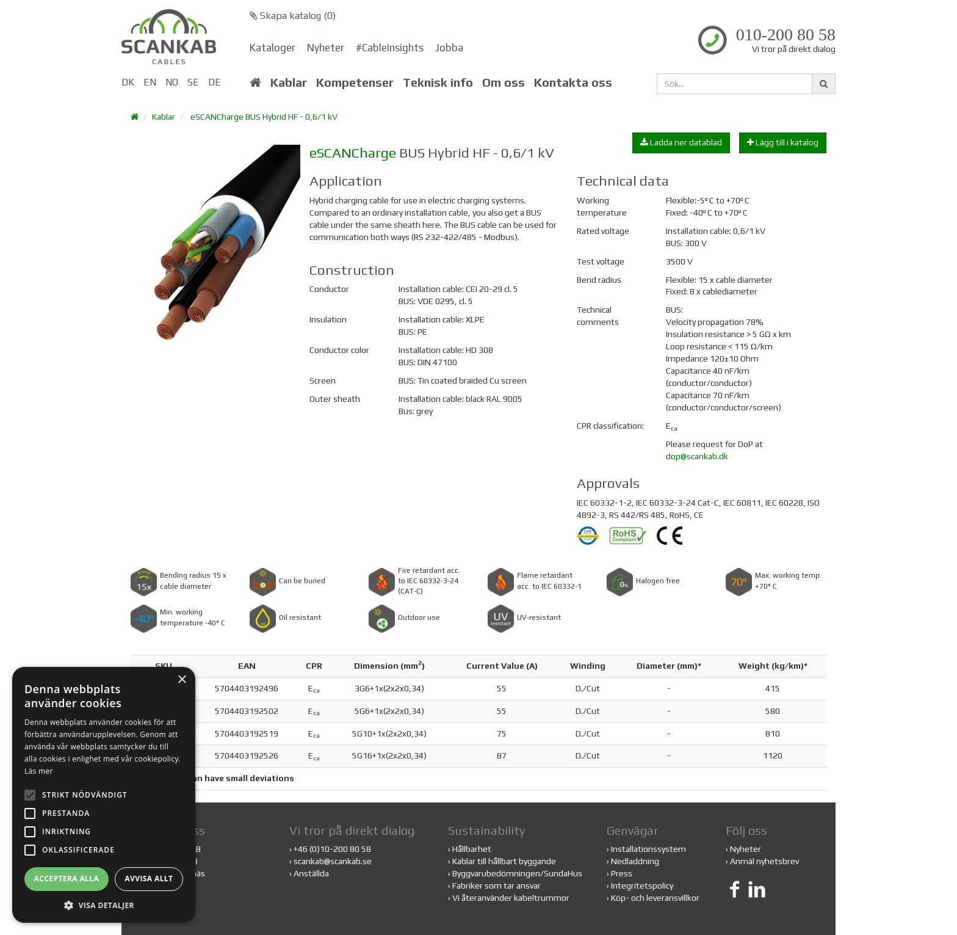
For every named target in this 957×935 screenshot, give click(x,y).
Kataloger (272, 48)
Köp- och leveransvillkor (655, 898)
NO (171, 82)
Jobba (449, 48)
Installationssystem (648, 849)
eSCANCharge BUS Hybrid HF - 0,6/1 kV (264, 117)
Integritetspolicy (642, 885)
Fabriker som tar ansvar (496, 885)
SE (193, 82)
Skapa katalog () (293, 15)
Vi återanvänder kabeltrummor (510, 898)
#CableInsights (390, 48)
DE (214, 82)
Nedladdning (635, 861)
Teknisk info (438, 82)
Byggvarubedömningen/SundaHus (517, 873)
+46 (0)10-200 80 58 (332, 849)
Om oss (503, 82)
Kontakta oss (573, 82)
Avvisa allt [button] (149, 878)
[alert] (103, 795)
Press (621, 873)
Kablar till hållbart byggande (504, 861)
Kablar (288, 82)
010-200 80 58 (786, 35)
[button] (103, 905)
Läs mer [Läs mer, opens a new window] (38, 771)
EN (149, 82)
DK (127, 82)
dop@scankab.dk (697, 456)
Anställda (311, 873)
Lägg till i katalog (782, 142)
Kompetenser (355, 82)
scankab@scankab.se (333, 861)
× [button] (181, 680)
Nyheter (325, 48)
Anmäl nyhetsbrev (764, 861)
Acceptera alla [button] (66, 878)
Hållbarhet (471, 849)
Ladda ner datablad (681, 142)
